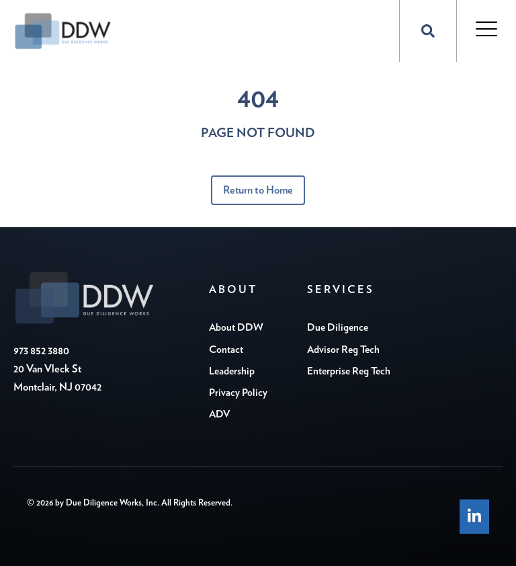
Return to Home (258, 190)
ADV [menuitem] (219, 414)
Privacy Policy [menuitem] (238, 393)
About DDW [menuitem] (236, 328)
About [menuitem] (233, 289)
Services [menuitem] (340, 289)
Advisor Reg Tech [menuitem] (343, 350)
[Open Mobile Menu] (486, 30)
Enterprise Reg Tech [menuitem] (348, 371)
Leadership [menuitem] (232, 371)
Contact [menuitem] (226, 350)
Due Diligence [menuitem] (337, 328)
